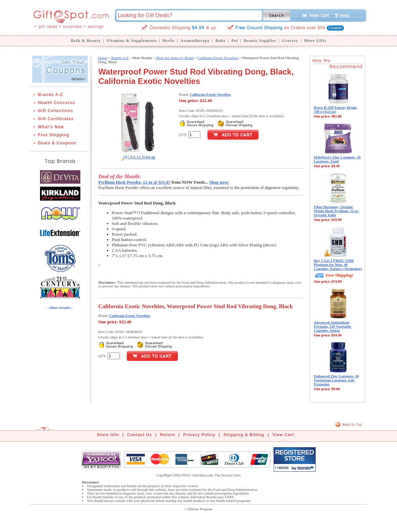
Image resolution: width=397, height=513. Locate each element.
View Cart (283, 434)
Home (102, 58)
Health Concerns (56, 102)
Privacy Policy (199, 434)
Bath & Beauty (86, 40)
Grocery (290, 40)
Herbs (168, 40)
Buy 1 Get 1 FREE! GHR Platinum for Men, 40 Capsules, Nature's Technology (338, 265)
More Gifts (315, 40)
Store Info (108, 434)
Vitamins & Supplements (132, 40)
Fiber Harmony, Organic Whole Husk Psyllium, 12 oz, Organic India (336, 211)
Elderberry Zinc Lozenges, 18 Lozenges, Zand (337, 159)
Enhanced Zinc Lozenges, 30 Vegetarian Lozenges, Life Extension (336, 380)
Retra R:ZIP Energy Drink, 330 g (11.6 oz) (336, 109)
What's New (51, 127)
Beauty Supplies (260, 40)
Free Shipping (53, 135)
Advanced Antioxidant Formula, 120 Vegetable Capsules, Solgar (332, 326)
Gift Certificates (56, 118)
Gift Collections (55, 110)
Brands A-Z (50, 94)
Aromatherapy (195, 40)
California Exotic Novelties (218, 58)
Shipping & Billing (244, 434)
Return (167, 434)
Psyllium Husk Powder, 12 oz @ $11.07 (134, 182)
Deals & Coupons (57, 143)
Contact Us (139, 434)
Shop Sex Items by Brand (174, 58)
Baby (220, 40)
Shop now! (219, 182)
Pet (234, 40)
